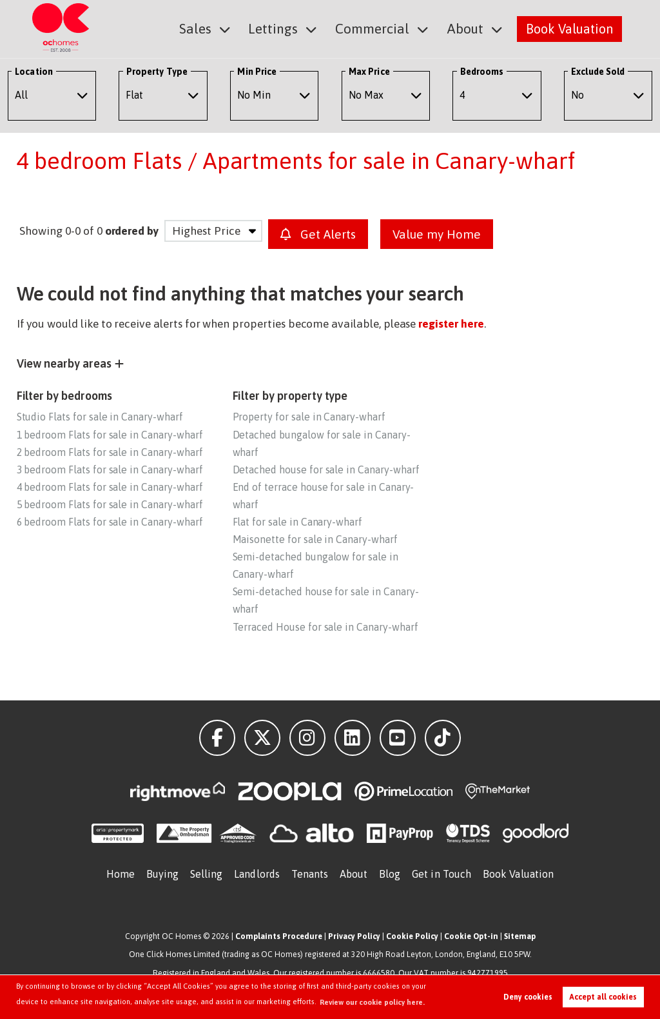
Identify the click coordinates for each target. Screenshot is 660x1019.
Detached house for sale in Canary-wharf (326, 469)
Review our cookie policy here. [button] (372, 1002)
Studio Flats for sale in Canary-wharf (100, 416)
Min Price (257, 71)
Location (34, 71)
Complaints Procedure (278, 936)
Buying (162, 874)
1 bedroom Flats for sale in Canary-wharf (110, 434)
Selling (206, 874)
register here (450, 323)
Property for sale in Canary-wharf (309, 416)
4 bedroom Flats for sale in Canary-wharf (110, 487)
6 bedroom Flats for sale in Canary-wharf (110, 522)
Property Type (157, 71)
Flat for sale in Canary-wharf (297, 522)
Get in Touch (441, 874)
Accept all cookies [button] (603, 997)
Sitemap (520, 936)
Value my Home (437, 234)
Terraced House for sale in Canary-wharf (325, 627)
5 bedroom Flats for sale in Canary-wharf (110, 504)
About (466, 28)
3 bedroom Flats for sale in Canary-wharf (110, 469)
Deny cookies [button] (527, 997)
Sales (206, 28)
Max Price (369, 71)
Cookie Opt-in (471, 936)
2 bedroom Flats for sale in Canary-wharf (110, 452)
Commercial (377, 28)
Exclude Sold (598, 71)
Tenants (310, 874)
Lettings (281, 28)
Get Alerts (318, 234)
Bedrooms (482, 71)
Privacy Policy (354, 936)
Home (120, 874)
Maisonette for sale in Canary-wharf (315, 539)
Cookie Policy (412, 936)
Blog (389, 874)
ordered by (132, 230)
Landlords (257, 874)
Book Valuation (569, 28)
